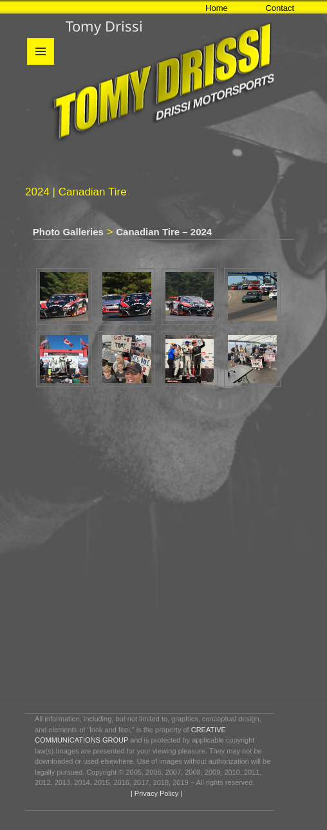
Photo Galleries (68, 231)
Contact (279, 8)
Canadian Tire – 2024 (164, 231)
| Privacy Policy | (155, 793)
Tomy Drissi (104, 25)
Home (216, 8)
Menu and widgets (41, 64)
